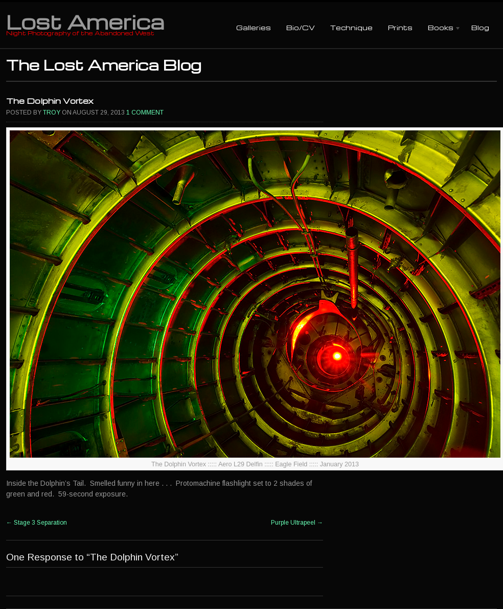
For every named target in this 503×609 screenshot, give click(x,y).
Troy (51, 112)
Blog (480, 27)
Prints (400, 27)
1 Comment (145, 112)
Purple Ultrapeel (297, 522)
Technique (351, 27)
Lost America (85, 21)
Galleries (253, 27)
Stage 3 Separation (36, 522)
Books (440, 28)
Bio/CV (300, 27)
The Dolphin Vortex (50, 101)
